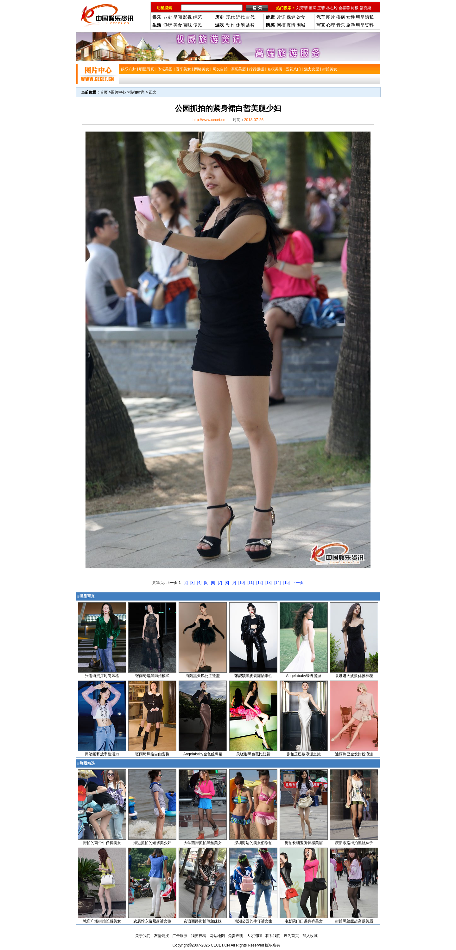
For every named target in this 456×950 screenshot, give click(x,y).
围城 (300, 25)
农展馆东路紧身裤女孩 (152, 921)
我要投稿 (198, 936)
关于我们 (142, 936)
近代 (240, 17)
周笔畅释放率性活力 (102, 754)
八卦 (167, 17)
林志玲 (332, 8)
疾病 (340, 17)
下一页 (298, 582)
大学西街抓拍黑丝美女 (203, 843)
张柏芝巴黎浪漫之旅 (304, 754)
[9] (233, 582)
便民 (197, 25)
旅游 (350, 25)
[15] (286, 582)
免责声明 (235, 936)
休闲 (240, 25)
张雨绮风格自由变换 (152, 754)
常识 (281, 17)
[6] (213, 582)
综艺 (197, 17)
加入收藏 (310, 936)
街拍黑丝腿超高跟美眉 (354, 921)
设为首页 (291, 936)
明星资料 (365, 25)
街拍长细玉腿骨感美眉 (304, 843)
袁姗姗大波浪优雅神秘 (354, 676)
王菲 (321, 8)
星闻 (177, 17)
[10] (241, 582)
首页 (104, 92)
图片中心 (118, 92)
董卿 (312, 8)
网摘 (281, 25)
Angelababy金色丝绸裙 (202, 754)
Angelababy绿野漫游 (303, 676)
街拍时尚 (137, 92)
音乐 (340, 25)
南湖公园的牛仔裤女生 (253, 921)
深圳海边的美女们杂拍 (253, 843)
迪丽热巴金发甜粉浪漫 (354, 754)
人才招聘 (254, 936)
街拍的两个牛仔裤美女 (102, 843)
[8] (227, 582)
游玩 (167, 25)
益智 (250, 25)
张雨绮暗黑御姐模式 (152, 676)
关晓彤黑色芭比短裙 (253, 754)
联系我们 (273, 936)
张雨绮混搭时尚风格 (102, 676)
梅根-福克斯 (361, 8)
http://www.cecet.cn (209, 120)
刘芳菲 (302, 8)
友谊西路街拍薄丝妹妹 (203, 921)
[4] (199, 582)
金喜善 (344, 8)
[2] (185, 582)
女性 (350, 17)
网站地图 (217, 936)
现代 (230, 17)
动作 (230, 25)
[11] (250, 582)
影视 (187, 17)
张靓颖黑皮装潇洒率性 (253, 676)
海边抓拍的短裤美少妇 (152, 843)
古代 (250, 17)
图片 (330, 17)
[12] (259, 582)
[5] (206, 582)
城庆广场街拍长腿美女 (102, 921)
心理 (330, 25)
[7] (220, 582)
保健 (291, 17)
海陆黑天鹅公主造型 (203, 676)
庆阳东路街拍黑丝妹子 (354, 843)
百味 (187, 25)
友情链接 (161, 936)
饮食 (300, 17)
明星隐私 (365, 17)
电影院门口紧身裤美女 (304, 921)
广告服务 (179, 936)
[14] (277, 582)
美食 (177, 25)
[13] (268, 582)
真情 (291, 25)
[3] (192, 582)
